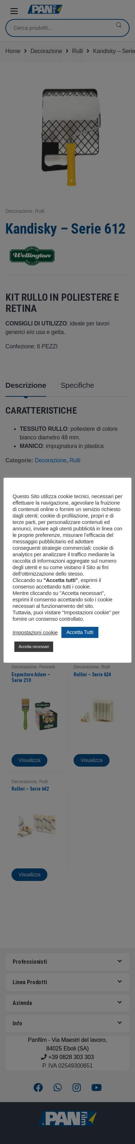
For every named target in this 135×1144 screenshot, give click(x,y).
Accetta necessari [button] (34, 646)
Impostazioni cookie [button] (35, 632)
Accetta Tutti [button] (79, 632)
